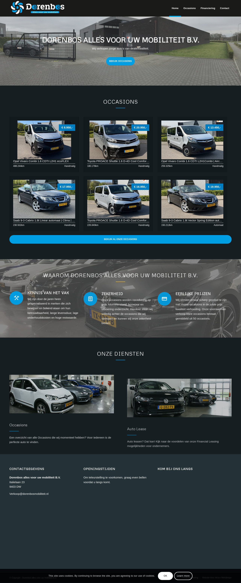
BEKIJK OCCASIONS (120, 61)
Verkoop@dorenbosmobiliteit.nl (29, 493)
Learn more (183, 576)
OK (165, 576)
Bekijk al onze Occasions (120, 239)
